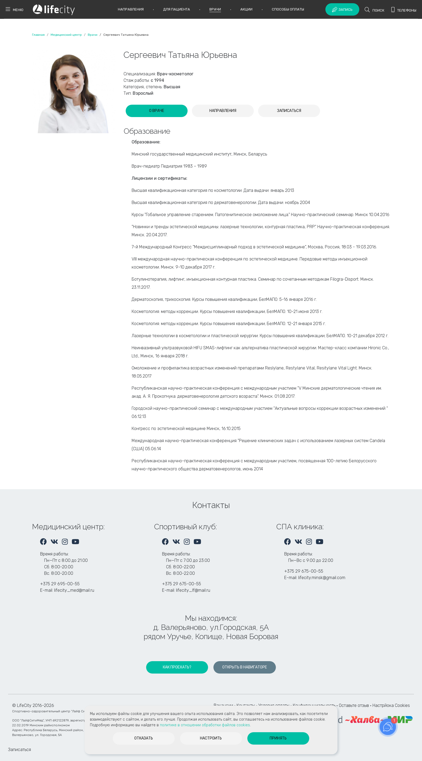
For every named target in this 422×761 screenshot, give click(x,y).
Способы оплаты (288, 9)
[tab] (157, 111)
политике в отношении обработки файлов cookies (205, 725)
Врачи (215, 9)
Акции (246, 9)
